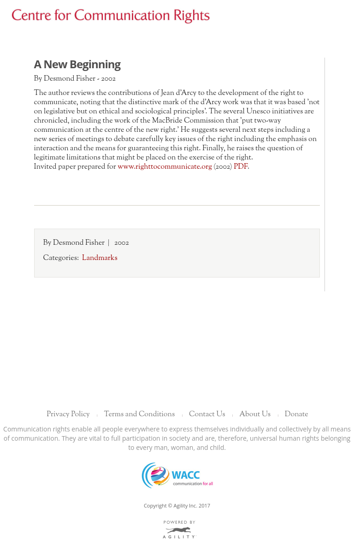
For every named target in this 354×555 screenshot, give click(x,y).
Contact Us (207, 414)
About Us (255, 414)
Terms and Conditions (139, 414)
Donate (296, 414)
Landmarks (100, 258)
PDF (241, 167)
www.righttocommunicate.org (165, 167)
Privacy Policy (68, 414)
